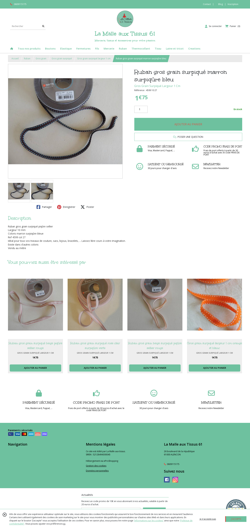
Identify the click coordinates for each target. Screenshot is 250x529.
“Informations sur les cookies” (149, 520)
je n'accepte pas (208, 518)
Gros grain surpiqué (62, 58)
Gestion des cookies (96, 465)
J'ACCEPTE (236, 518)
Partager (44, 207)
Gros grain (41, 58)
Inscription (233, 4)
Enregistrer (66, 207)
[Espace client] (213, 26)
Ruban (27, 58)
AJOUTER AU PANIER (188, 124)
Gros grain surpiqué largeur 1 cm (94, 58)
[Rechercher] (43, 26)
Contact (207, 4)
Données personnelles (97, 470)
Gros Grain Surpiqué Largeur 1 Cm (157, 86)
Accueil (15, 58)
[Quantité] (141, 109)
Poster (87, 207)
